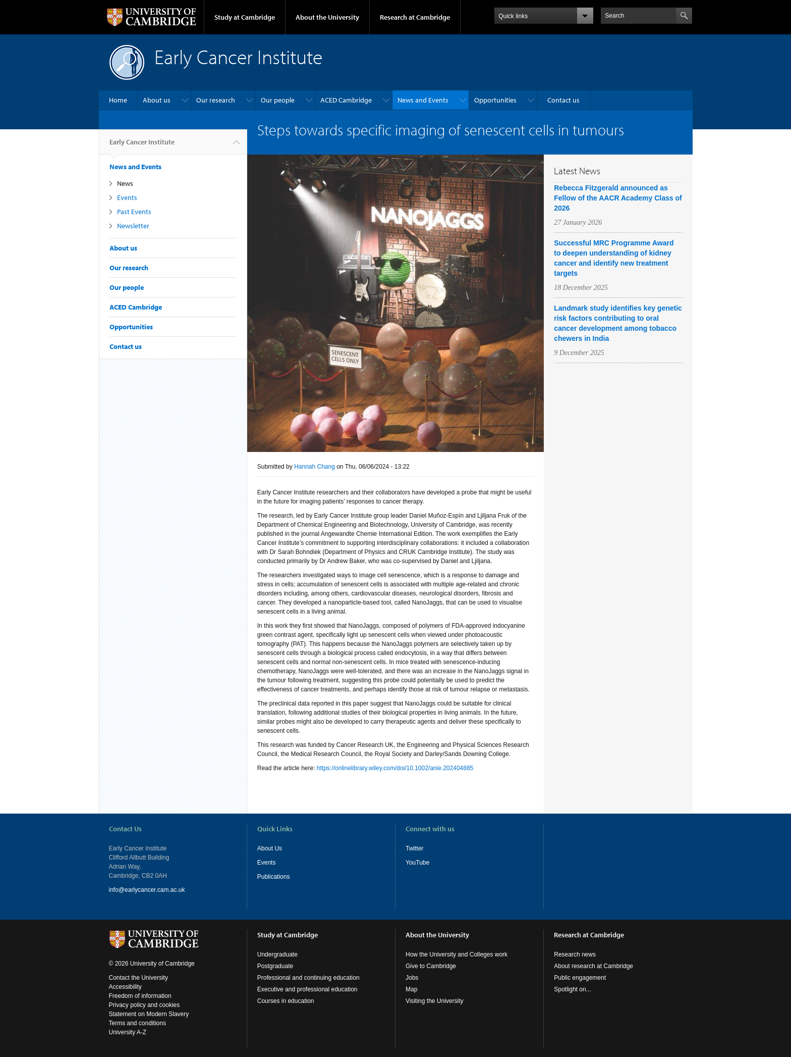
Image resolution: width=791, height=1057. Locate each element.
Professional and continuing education (308, 977)
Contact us (563, 100)
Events (127, 197)
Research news (575, 954)
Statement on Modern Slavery (149, 1014)
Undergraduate (277, 954)
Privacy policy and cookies (144, 1005)
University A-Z (128, 1032)
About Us (269, 848)
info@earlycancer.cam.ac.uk (147, 889)
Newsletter (133, 225)
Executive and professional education (307, 989)
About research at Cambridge (593, 966)
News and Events (423, 100)
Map (411, 989)
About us (157, 100)
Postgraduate (275, 966)
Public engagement (580, 977)
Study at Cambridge (244, 17)
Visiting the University (435, 1000)
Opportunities (495, 100)
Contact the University (138, 977)
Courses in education (285, 1000)
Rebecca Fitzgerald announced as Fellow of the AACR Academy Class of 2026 (618, 198)
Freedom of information (140, 995)
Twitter (414, 848)
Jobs (412, 977)
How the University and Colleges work (456, 954)
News (125, 183)
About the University (327, 17)
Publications (273, 876)
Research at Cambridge (415, 17)
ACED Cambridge (346, 100)
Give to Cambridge (431, 966)
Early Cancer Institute (142, 146)
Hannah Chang (314, 466)
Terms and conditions (137, 1023)
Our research (215, 100)
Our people (278, 100)
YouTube (417, 862)
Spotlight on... (572, 989)
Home (118, 100)
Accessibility (125, 986)
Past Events (134, 211)
